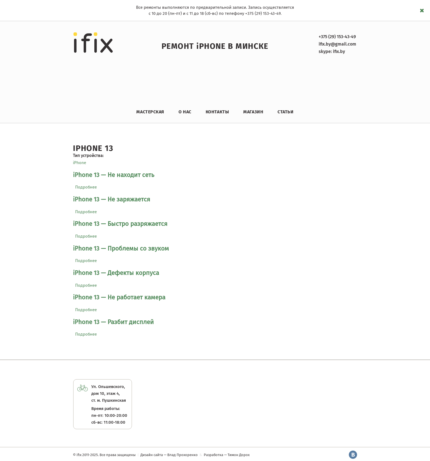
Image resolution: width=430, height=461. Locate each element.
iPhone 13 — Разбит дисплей (113, 322)
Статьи (285, 111)
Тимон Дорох (239, 455)
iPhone (79, 162)
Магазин (253, 111)
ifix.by (339, 51)
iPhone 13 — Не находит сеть (113, 175)
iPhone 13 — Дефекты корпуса (116, 273)
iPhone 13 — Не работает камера (119, 297)
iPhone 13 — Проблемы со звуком (121, 248)
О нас (185, 111)
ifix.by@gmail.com (337, 44)
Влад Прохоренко (182, 455)
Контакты (217, 111)
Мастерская (150, 111)
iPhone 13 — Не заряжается (111, 199)
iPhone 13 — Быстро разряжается (120, 223)
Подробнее (86, 187)
